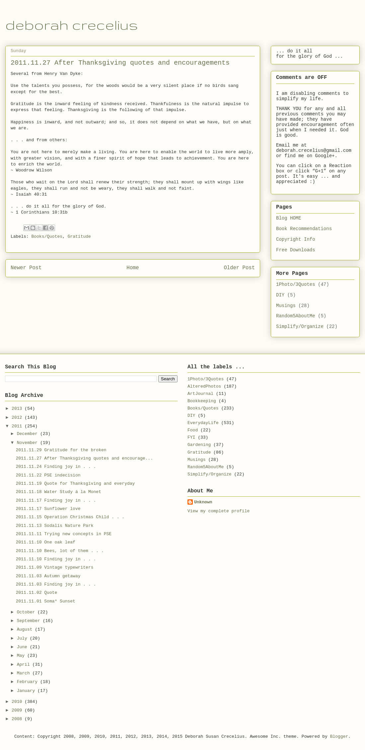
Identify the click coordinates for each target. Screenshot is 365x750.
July (23, 638)
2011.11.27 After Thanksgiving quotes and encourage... (84, 458)
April (25, 664)
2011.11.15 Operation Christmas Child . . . (70, 517)
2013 (18, 408)
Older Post (239, 268)
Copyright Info (295, 239)
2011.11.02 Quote (36, 592)
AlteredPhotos (204, 386)
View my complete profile (218, 511)
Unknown (203, 502)
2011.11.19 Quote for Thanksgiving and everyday (75, 483)
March (25, 673)
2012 (18, 417)
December (28, 433)
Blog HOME (288, 218)
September (30, 620)
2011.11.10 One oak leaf (45, 542)
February (28, 681)
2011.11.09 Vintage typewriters (54, 567)
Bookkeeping (201, 401)
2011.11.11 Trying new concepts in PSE (63, 533)
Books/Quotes (46, 236)
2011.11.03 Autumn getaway (48, 576)
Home (132, 268)
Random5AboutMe (295, 316)
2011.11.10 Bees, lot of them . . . (60, 550)
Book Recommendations (304, 228)
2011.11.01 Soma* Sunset (45, 601)
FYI (191, 437)
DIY (280, 295)
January (27, 690)
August (26, 629)
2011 (18, 426)
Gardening (199, 444)
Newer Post (26, 268)
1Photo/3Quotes (295, 284)
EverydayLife (203, 422)
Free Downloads (295, 250)
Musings (286, 305)
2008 (18, 719)
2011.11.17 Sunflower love (48, 508)
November (28, 442)
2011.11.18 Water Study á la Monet (58, 491)
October (27, 612)
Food (192, 430)
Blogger (339, 736)
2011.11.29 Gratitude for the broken (61, 450)
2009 (18, 710)
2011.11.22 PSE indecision (48, 475)
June (23, 647)
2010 (18, 701)
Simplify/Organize (300, 326)
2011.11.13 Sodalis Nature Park (54, 525)
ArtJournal (200, 393)
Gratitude (79, 236)
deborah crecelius (71, 24)
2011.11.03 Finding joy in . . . (56, 584)
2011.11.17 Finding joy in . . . (56, 500)
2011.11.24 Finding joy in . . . (56, 466)
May (22, 655)
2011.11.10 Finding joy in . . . (56, 559)
